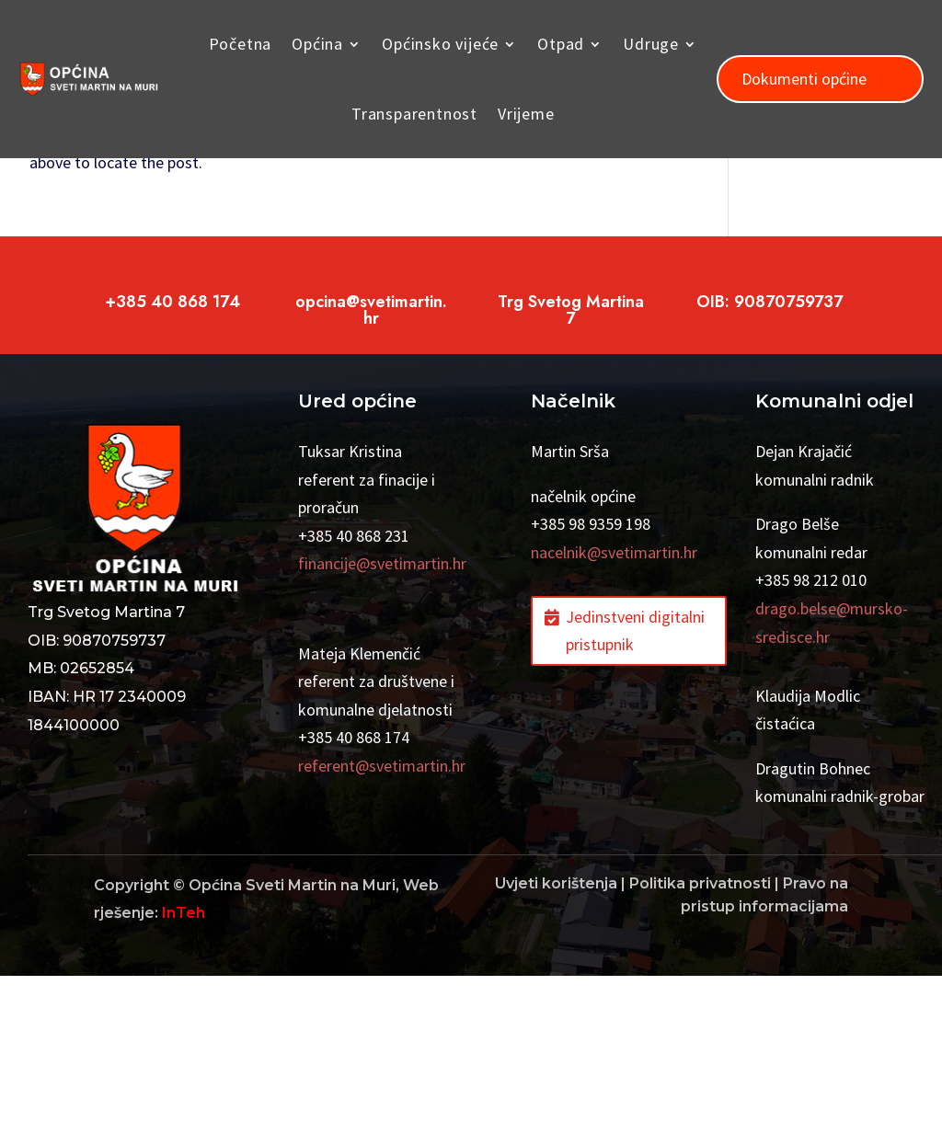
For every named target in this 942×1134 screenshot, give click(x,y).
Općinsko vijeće (440, 43)
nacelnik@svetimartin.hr (614, 710)
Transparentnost (414, 113)
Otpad (560, 43)
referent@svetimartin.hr (381, 923)
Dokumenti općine (804, 78)
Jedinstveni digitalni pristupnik (635, 789)
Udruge (651, 43)
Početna (240, 43)
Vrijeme (526, 113)
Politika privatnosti (700, 1041)
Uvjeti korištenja (556, 1041)
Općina (317, 43)
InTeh (183, 1071)
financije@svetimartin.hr (382, 721)
